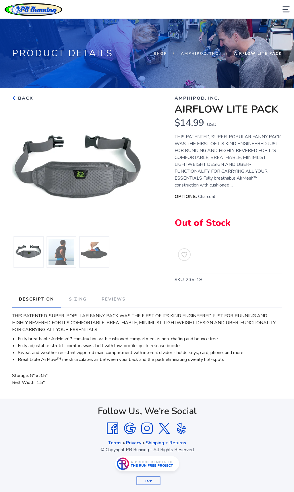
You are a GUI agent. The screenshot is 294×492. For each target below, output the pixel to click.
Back (22, 98)
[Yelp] (181, 428)
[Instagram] (147, 428)
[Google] (129, 428)
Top (148, 481)
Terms (114, 443)
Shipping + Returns (166, 443)
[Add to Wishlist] (184, 254)
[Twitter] (164, 428)
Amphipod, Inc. (200, 53)
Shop (160, 53)
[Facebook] (112, 428)
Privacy (133, 443)
